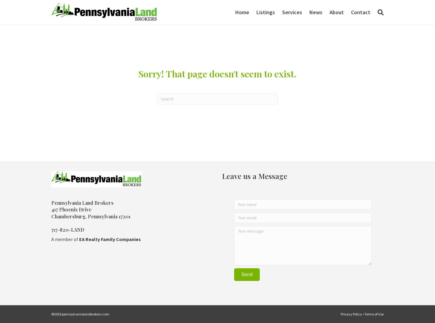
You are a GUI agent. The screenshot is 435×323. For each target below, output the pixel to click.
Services (292, 12)
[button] (247, 274)
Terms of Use (374, 314)
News (315, 12)
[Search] (379, 12)
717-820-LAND (67, 230)
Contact (360, 12)
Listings (265, 12)
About (337, 12)
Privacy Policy (351, 314)
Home (242, 12)
